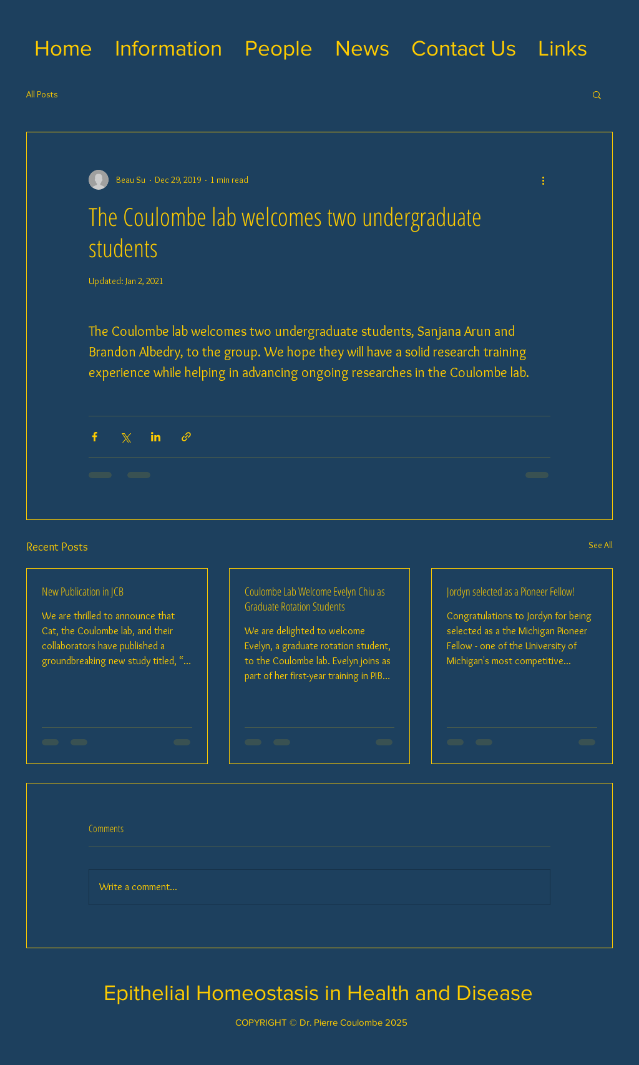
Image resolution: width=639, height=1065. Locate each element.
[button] (168, 48)
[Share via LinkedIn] (156, 437)
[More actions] (542, 179)
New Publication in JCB (83, 591)
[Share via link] (186, 437)
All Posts (42, 94)
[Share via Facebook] (94, 437)
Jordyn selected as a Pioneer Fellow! (511, 591)
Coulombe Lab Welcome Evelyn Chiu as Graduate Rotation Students (315, 599)
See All (600, 545)
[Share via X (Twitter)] (125, 437)
